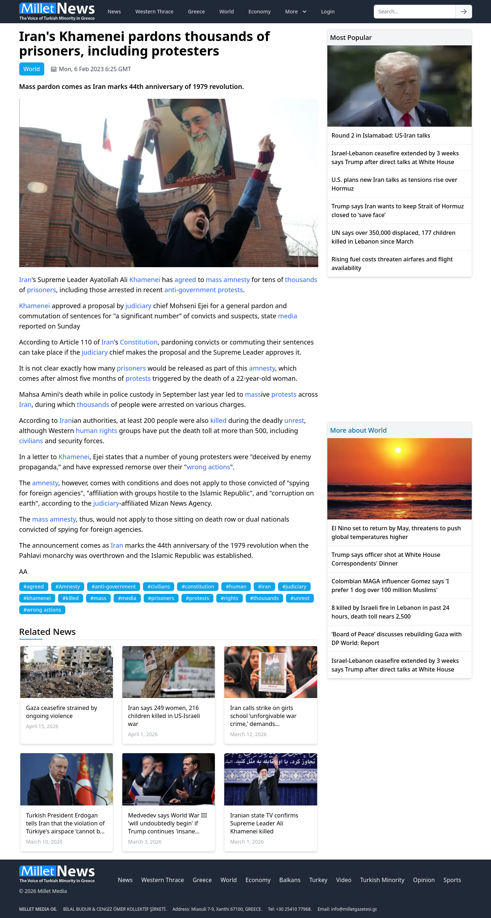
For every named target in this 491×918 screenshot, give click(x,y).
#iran (264, 586)
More (296, 11)
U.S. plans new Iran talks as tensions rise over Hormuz (395, 184)
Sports (452, 880)
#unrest (299, 598)
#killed (70, 598)
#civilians (158, 586)
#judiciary (294, 586)
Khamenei (144, 279)
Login (328, 11)
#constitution (197, 586)
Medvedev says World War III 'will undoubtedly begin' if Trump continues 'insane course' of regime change (167, 823)
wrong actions (208, 466)
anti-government (190, 289)
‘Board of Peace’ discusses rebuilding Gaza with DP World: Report (397, 638)
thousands (301, 279)
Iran (25, 279)
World (227, 11)
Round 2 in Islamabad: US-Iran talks (381, 135)
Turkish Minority (382, 880)
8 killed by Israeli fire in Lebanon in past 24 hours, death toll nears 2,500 (391, 612)
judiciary (138, 305)
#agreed (34, 586)
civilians (31, 440)
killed (218, 420)
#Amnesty (68, 586)
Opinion (424, 880)
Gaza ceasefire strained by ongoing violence (61, 712)
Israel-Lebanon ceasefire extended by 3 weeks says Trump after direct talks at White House (395, 157)
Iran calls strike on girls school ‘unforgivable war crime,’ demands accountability (263, 716)
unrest (294, 420)
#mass (98, 598)
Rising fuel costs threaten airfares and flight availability (392, 263)
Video (343, 880)
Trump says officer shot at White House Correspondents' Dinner (386, 559)
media (287, 315)
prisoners (41, 289)
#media (127, 598)
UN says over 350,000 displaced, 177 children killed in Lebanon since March (394, 237)
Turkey (318, 880)
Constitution (138, 342)
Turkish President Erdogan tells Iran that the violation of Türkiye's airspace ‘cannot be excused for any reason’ (65, 823)
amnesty (237, 279)
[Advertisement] (399, 348)
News (114, 11)
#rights (229, 598)
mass (214, 279)
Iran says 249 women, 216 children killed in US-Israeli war (164, 716)
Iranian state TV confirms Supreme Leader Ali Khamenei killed (264, 823)
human (87, 430)
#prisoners (161, 598)
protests (230, 289)
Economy (260, 11)
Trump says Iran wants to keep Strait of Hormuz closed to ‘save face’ (398, 210)
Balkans (290, 880)
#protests (197, 598)
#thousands (264, 598)
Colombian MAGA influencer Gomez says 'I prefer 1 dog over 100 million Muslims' (390, 585)
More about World (358, 430)
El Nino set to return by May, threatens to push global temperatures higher (396, 532)
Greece (196, 11)
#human (236, 586)
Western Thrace (154, 11)
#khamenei (37, 598)
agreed (185, 279)
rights (108, 430)
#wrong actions (42, 609)
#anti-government (113, 586)
